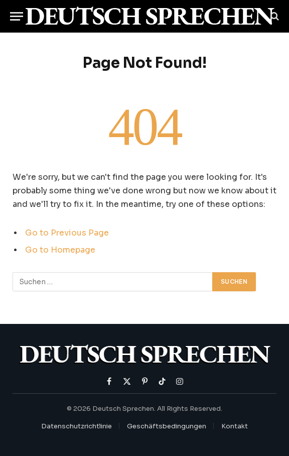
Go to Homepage (60, 250)
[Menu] (16, 16)
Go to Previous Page (67, 233)
